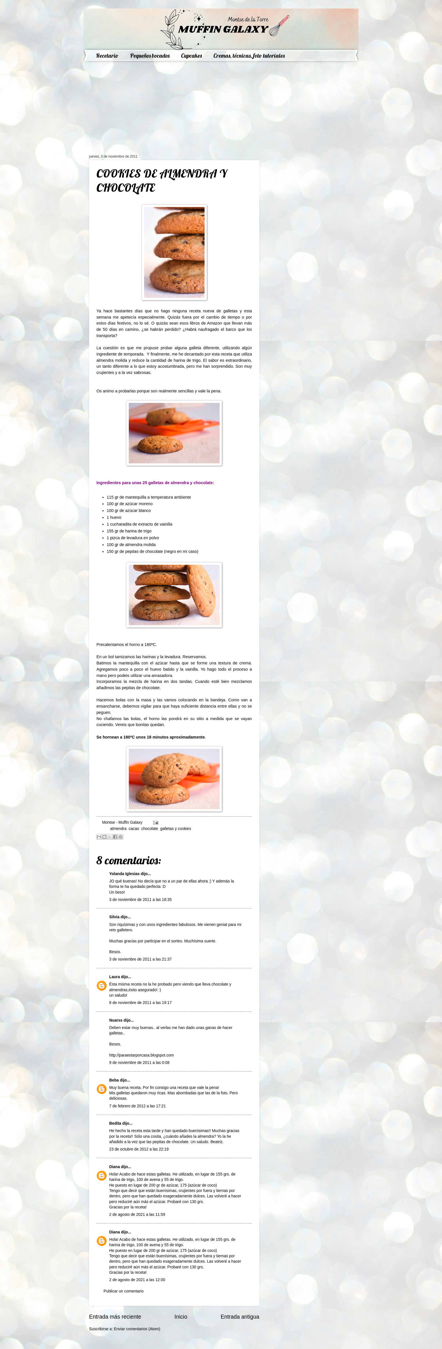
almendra (118, 829)
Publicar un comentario (124, 1291)
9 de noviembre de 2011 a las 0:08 (139, 1063)
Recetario (107, 55)
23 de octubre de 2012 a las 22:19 (139, 1149)
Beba (114, 1080)
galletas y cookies (175, 829)
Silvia (114, 917)
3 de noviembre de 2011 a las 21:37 (140, 959)
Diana (114, 1167)
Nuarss (116, 1020)
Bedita (115, 1123)
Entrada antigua (240, 1317)
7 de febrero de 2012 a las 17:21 (137, 1106)
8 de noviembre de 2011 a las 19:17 (140, 1003)
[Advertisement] (174, 112)
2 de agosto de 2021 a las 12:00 (137, 1280)
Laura (114, 977)
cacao (134, 829)
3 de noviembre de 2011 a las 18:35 (140, 900)
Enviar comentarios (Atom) (137, 1329)
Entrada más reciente (115, 1317)
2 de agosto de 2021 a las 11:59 (137, 1214)
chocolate (149, 829)
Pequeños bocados (149, 55)
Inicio (180, 1317)
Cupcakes (191, 55)
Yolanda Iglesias (124, 874)
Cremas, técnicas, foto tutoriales (249, 55)
